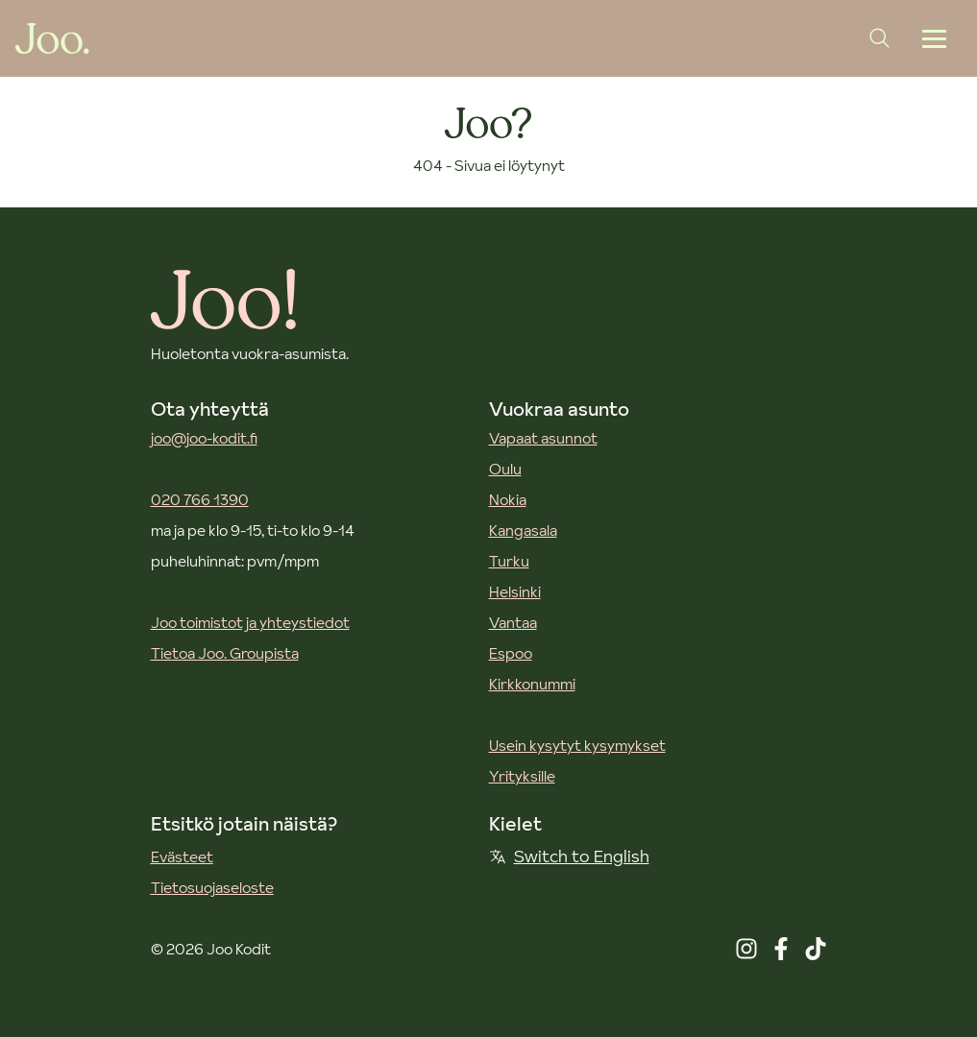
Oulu (505, 468)
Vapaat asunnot (543, 437)
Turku (509, 560)
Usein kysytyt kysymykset (577, 745)
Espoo (510, 652)
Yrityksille (522, 775)
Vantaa (513, 622)
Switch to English (569, 856)
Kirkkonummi (532, 683)
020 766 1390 (200, 499)
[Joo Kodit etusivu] (52, 38)
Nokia (507, 499)
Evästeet (182, 856)
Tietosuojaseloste (212, 887)
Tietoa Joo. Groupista (225, 652)
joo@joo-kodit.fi (204, 437)
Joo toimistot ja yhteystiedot (250, 622)
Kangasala (523, 530)
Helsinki (515, 591)
